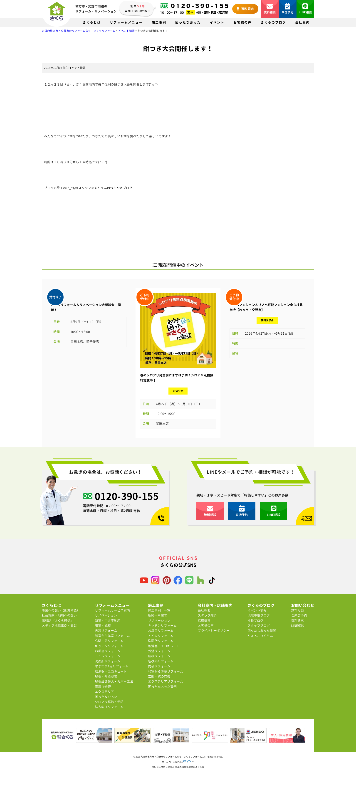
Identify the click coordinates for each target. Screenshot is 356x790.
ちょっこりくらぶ (260, 636)
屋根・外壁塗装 (106, 676)
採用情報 (204, 620)
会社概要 (204, 610)
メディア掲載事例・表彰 (59, 625)
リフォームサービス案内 (112, 610)
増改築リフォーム (160, 661)
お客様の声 (242, 22)
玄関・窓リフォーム (109, 641)
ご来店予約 (299, 615)
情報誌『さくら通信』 (58, 620)
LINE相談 (305, 8)
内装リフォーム (106, 630)
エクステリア (104, 691)
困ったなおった (188, 22)
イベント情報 (77, 68)
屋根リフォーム (159, 656)
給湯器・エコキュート (111, 671)
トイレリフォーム (107, 656)
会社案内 (302, 22)
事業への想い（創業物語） (61, 610)
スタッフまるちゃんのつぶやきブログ (105, 188)
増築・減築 (103, 625)
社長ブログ (255, 620)
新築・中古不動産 (107, 620)
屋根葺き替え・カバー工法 (114, 681)
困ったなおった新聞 (261, 630)
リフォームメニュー (126, 22)
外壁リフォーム (159, 651)
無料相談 (270, 8)
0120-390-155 (127, 496)
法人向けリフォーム (109, 707)
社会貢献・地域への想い (59, 615)
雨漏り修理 (103, 686)
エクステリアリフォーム (165, 681)
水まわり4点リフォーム (112, 666)
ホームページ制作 (171, 761)
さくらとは (92, 22)
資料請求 (245, 9)
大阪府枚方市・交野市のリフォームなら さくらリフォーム (171, 756)
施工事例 (159, 22)
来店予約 (288, 8)
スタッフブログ (258, 625)
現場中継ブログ (258, 615)
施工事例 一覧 (159, 610)
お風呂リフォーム (107, 651)
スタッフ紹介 (207, 615)
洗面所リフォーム (107, 661)
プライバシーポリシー (214, 630)
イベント (217, 22)
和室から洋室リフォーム (112, 636)
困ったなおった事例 (162, 686)
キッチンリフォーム (109, 646)
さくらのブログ (273, 22)
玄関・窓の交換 (159, 676)
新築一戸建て (157, 615)
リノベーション (106, 615)
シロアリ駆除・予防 (109, 702)
